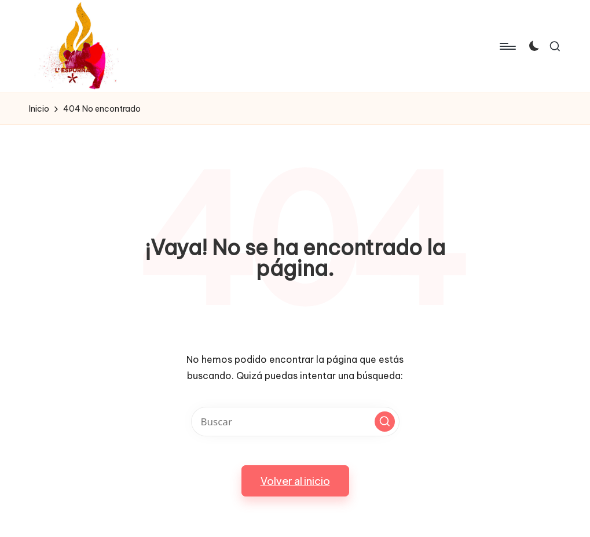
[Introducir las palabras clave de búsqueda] (295, 421)
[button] (385, 421)
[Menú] (507, 46)
